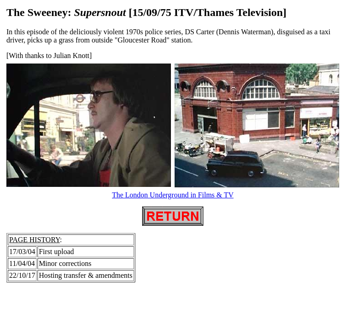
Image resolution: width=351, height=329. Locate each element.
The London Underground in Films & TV (173, 195)
